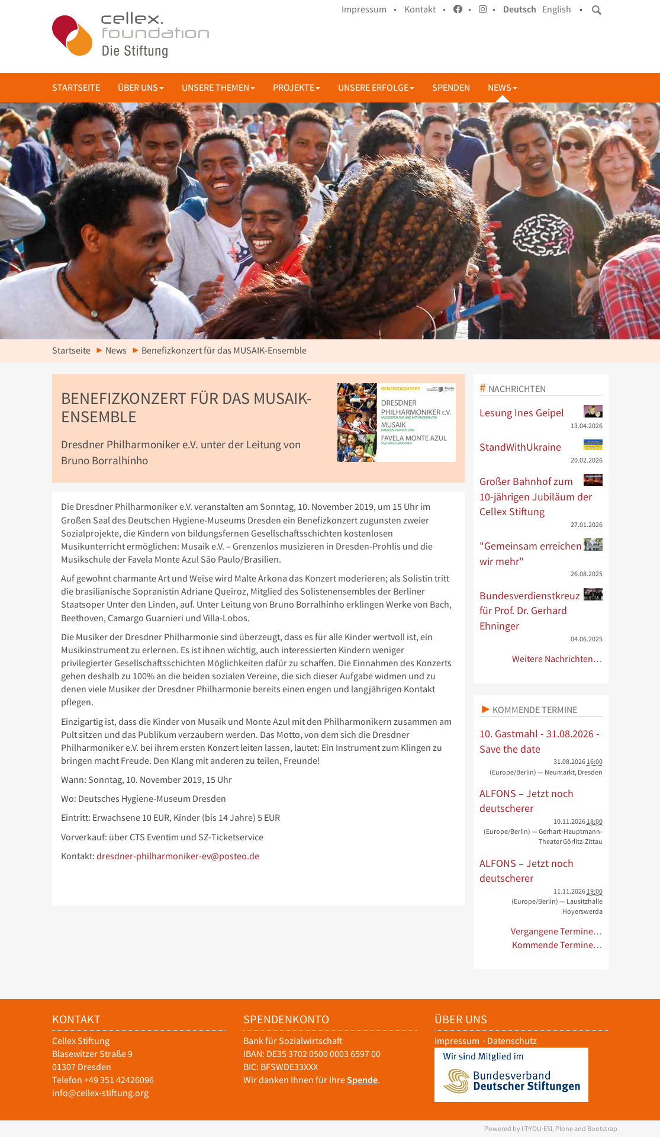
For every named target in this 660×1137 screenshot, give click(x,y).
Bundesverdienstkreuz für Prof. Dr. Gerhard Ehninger (541, 610)
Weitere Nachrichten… (557, 658)
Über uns (141, 87)
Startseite (76, 87)
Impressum (456, 1040)
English (556, 9)
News (502, 87)
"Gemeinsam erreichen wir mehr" (541, 553)
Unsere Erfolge (376, 87)
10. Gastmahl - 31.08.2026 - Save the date (539, 741)
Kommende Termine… (557, 944)
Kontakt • (425, 9)
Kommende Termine (534, 709)
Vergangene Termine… (557, 931)
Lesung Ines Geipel (541, 412)
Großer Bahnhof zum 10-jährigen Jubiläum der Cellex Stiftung (541, 496)
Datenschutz (512, 1040)
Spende (362, 1079)
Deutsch (519, 9)
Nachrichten (517, 388)
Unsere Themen (218, 87)
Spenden (451, 87)
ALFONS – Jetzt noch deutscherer (526, 800)
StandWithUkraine (541, 446)
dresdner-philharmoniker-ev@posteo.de (177, 856)
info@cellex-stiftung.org (100, 1093)
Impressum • (369, 9)
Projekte (296, 87)
